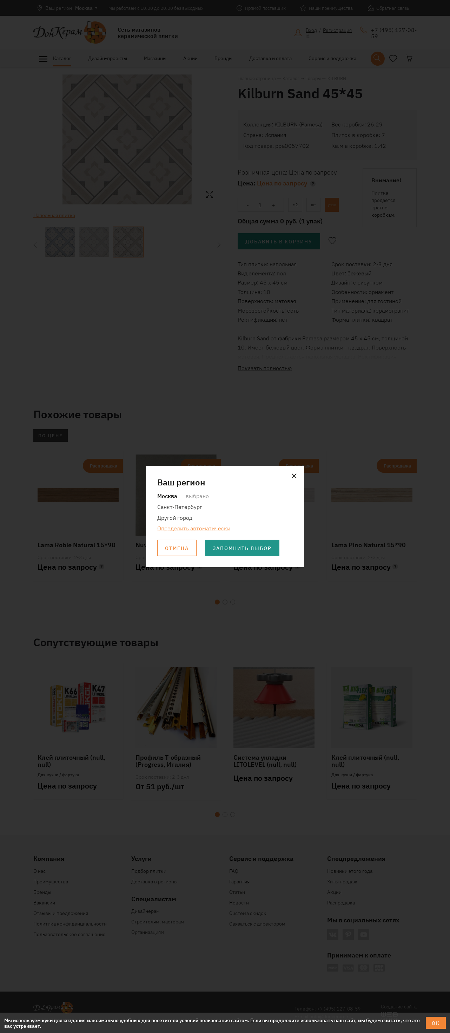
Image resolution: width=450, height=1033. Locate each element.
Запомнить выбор (242, 547)
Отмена (177, 547)
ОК (436, 1022)
